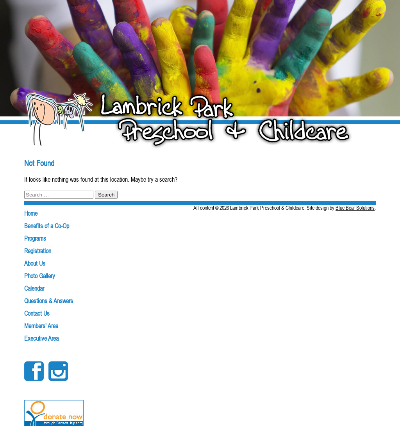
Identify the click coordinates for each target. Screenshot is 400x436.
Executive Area (41, 338)
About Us (34, 263)
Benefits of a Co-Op (46, 226)
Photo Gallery (39, 276)
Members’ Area (41, 326)
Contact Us (37, 313)
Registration (37, 251)
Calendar (34, 288)
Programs (35, 238)
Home (31, 213)
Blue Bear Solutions (355, 208)
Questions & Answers (48, 301)
